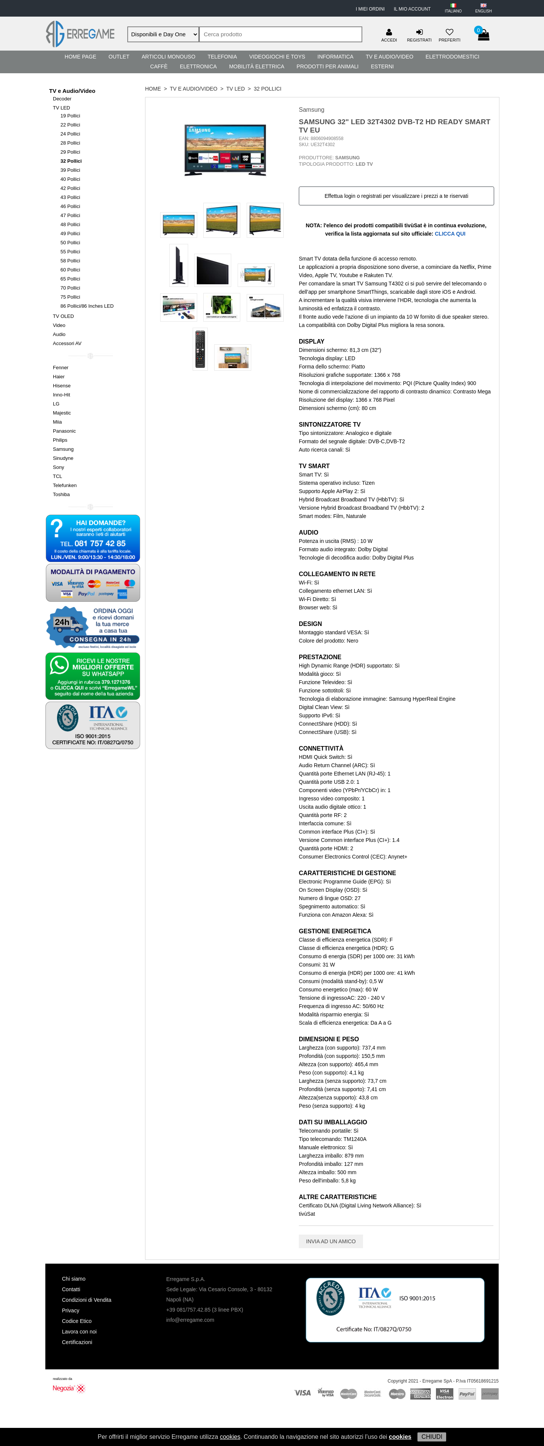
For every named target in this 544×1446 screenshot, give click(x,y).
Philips (60, 440)
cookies (230, 1437)
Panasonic (64, 431)
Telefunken (65, 485)
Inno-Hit (61, 395)
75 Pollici (70, 297)
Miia (57, 422)
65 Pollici (70, 279)
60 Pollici (70, 270)
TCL (57, 476)
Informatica (335, 57)
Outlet (118, 57)
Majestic (62, 413)
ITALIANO (453, 11)
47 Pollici (70, 215)
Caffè (159, 66)
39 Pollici (70, 170)
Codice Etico (77, 1321)
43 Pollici (70, 197)
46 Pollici (70, 206)
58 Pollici (70, 261)
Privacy (70, 1310)
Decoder (62, 99)
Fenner (60, 367)
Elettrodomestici (452, 57)
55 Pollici (70, 251)
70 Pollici (70, 288)
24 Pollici (70, 134)
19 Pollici (70, 116)
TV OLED (63, 316)
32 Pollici (71, 161)
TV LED (61, 108)
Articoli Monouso (168, 57)
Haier (59, 376)
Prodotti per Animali (328, 66)
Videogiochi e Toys (277, 57)
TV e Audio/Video (389, 57)
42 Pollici (70, 188)
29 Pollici (70, 152)
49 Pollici (70, 233)
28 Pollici (70, 143)
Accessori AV (67, 343)
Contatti (71, 1289)
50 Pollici (70, 242)
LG (56, 404)
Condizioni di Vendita (86, 1300)
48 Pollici (70, 224)
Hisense (62, 385)
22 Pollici (70, 125)
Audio (59, 334)
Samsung (63, 449)
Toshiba (61, 494)
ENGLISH (483, 11)
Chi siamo (73, 1279)
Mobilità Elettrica (256, 66)
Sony (58, 467)
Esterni (382, 66)
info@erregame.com (190, 1320)
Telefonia (222, 57)
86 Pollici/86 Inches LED (87, 306)
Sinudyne (63, 458)
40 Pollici (70, 179)
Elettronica (198, 66)
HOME (153, 89)
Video (59, 325)
